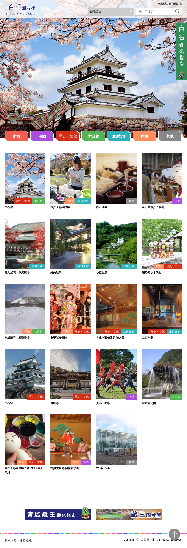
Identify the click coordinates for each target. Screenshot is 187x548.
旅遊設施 (119, 136)
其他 (170, 136)
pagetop (174, 534)
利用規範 (11, 540)
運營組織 (26, 540)
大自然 (93, 136)
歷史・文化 (68, 136)
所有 (16, 136)
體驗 (144, 136)
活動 (42, 136)
